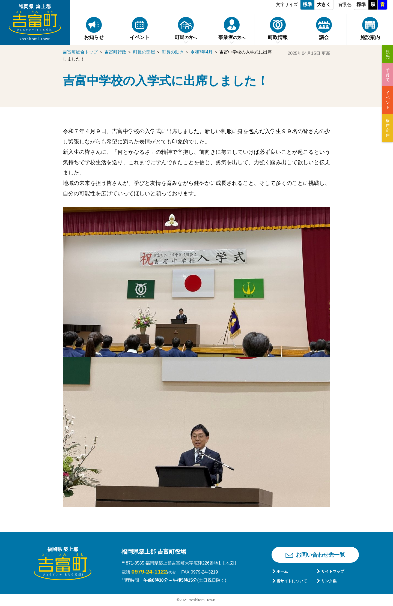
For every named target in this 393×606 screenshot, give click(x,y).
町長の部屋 (144, 52)
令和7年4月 (201, 52)
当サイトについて (291, 581)
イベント (388, 100)
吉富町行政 (115, 52)
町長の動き (173, 52)
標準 (307, 4)
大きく (324, 4)
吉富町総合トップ (80, 52)
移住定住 (388, 127)
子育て (388, 74)
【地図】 (229, 563)
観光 (388, 54)
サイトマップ (332, 571)
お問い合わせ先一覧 (320, 555)
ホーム (282, 571)
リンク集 (329, 581)
